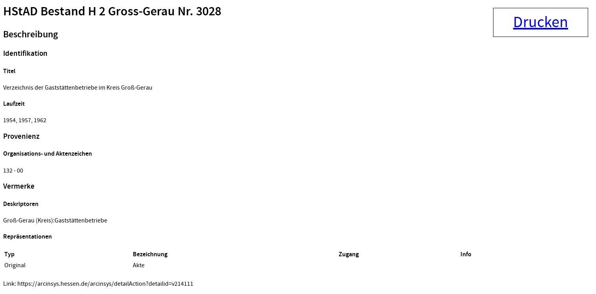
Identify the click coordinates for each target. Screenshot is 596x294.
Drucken (540, 22)
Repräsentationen (27, 237)
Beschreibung (30, 34)
